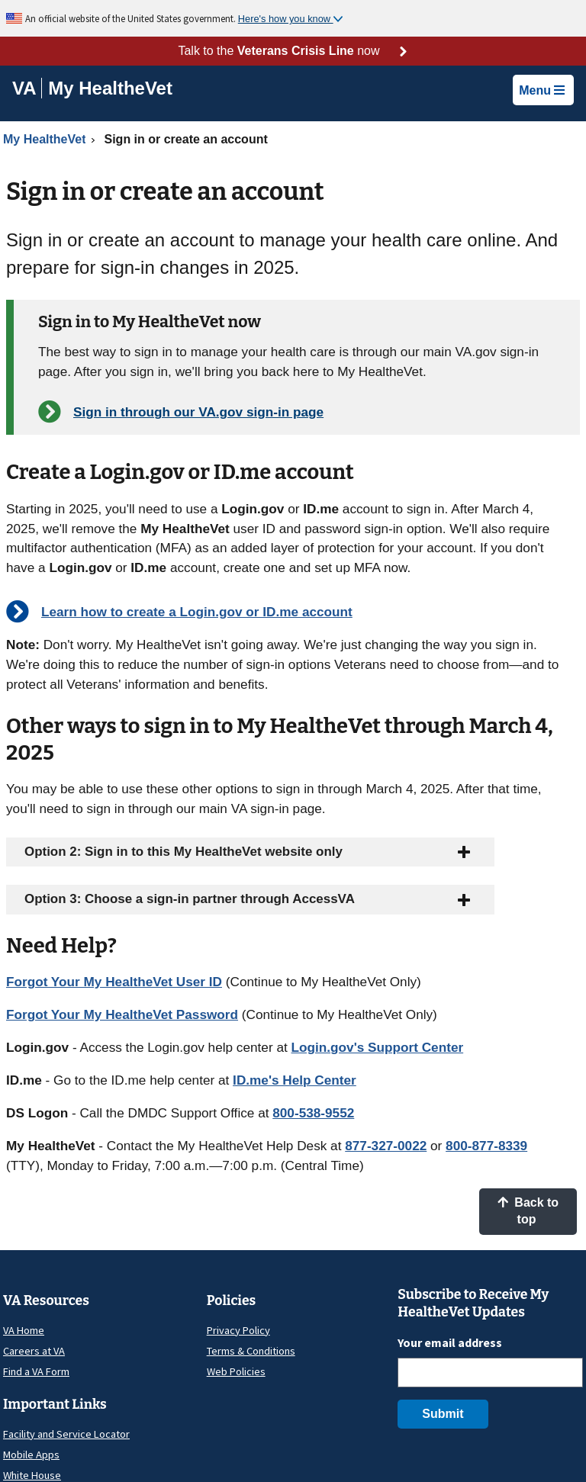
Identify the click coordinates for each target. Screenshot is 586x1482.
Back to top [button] (528, 1211)
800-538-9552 (313, 1112)
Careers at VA (34, 1351)
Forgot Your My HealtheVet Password (122, 1014)
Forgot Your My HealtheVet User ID (114, 981)
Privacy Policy (238, 1330)
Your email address (450, 1342)
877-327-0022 (386, 1145)
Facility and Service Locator (66, 1434)
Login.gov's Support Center (377, 1047)
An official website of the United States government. (131, 18)
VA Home (23, 1330)
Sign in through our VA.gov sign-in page (198, 412)
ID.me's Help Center (294, 1080)
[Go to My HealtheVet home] (110, 90)
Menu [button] (542, 90)
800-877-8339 (486, 1145)
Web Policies (236, 1371)
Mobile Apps (31, 1454)
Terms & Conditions (251, 1351)
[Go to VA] (27, 88)
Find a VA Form (36, 1371)
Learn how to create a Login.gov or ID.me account (197, 611)
